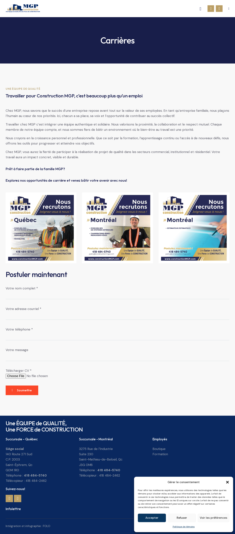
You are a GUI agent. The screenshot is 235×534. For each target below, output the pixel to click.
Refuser (182, 518)
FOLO (46, 526)
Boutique (159, 449)
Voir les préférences (213, 518)
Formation (160, 454)
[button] (227, 482)
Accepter (151, 518)
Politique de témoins (184, 526)
